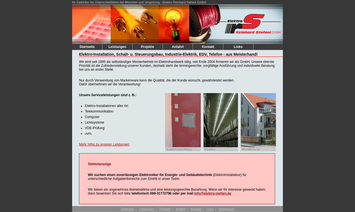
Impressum (226, 209)
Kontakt (208, 47)
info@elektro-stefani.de (212, 193)
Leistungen (117, 47)
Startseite (87, 47)
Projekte (147, 47)
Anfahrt (178, 47)
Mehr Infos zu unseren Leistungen (104, 144)
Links (238, 47)
